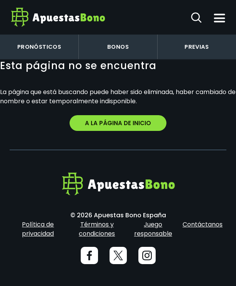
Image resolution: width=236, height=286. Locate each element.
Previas (196, 47)
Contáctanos (203, 224)
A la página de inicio (118, 123)
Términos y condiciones (97, 229)
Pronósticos (39, 47)
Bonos (118, 47)
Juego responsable (153, 229)
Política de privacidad (38, 229)
